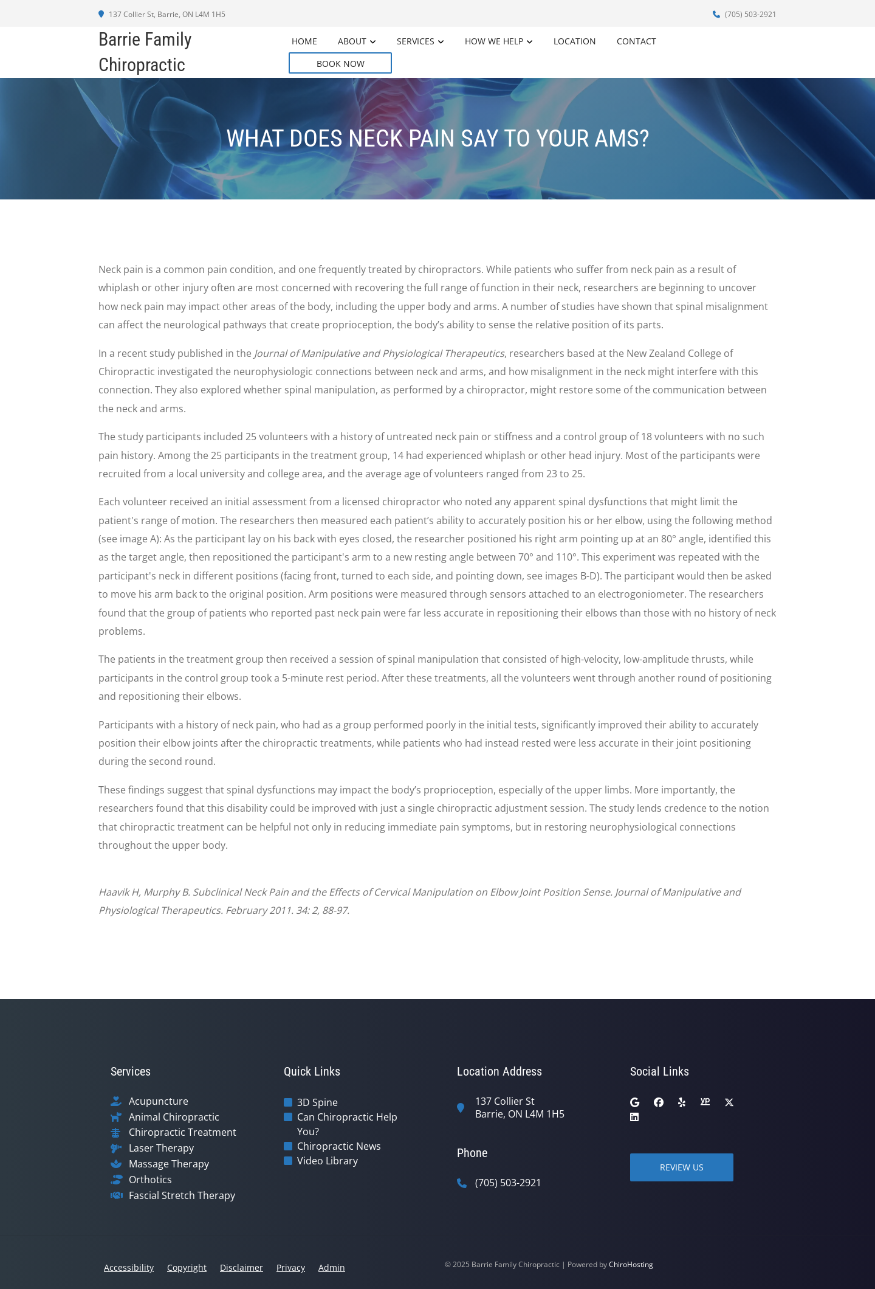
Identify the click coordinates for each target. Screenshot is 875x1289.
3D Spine (317, 1102)
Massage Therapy (169, 1164)
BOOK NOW (341, 63)
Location (575, 41)
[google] (634, 1102)
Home (304, 41)
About (352, 41)
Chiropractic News (339, 1146)
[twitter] (729, 1102)
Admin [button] (331, 1267)
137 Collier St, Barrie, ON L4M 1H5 (161, 14)
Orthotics (150, 1179)
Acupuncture (158, 1101)
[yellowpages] (705, 1102)
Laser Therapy (161, 1148)
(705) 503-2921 (745, 14)
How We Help (494, 41)
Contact (636, 41)
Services (415, 41)
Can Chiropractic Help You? (347, 1124)
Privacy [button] (290, 1267)
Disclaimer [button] (241, 1267)
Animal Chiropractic (174, 1117)
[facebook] (659, 1102)
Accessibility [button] (129, 1267)
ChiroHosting (631, 1264)
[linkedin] (634, 1117)
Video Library (327, 1160)
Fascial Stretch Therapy (182, 1195)
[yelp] (681, 1102)
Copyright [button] (187, 1267)
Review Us (682, 1167)
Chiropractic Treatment (182, 1132)
